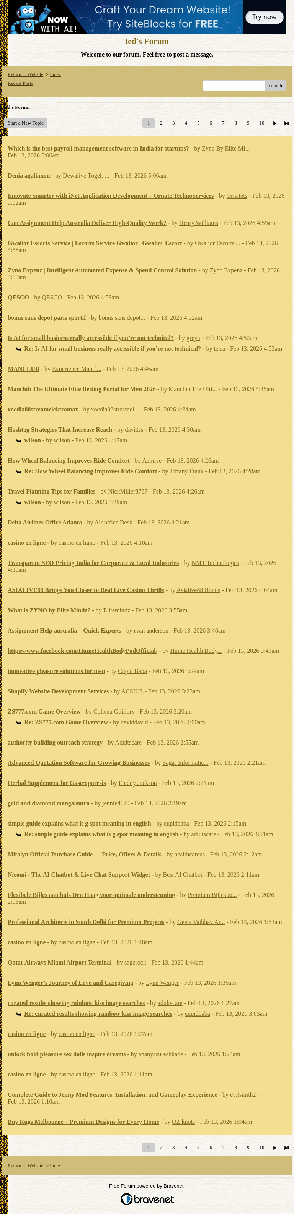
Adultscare (128, 742)
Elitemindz (116, 610)
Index (55, 74)
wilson (62, 440)
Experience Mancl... (76, 369)
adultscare (203, 834)
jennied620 (115, 803)
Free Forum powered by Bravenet (147, 1186)
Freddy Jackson (138, 783)
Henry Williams (198, 223)
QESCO (52, 297)
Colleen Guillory (114, 711)
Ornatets (237, 196)
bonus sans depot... (122, 317)
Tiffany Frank (186, 471)
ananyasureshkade (161, 1054)
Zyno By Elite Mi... (226, 148)
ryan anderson (151, 630)
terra (219, 348)
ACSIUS (132, 691)
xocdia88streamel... (115, 409)
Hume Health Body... (196, 650)
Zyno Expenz (226, 270)
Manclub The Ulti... (192, 389)
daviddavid (134, 722)
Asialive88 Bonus (198, 590)
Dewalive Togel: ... (86, 175)
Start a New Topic (26, 123)
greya (193, 338)
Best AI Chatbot (182, 874)
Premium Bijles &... (212, 895)
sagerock (135, 962)
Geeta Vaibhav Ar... (201, 922)
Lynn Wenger (162, 982)
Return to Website (25, 74)
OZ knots (183, 1121)
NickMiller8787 (127, 491)
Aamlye (152, 460)
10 (261, 123)
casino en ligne (77, 542)
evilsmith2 (243, 1094)
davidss (134, 429)
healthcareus (189, 854)
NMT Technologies (215, 563)
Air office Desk (113, 522)
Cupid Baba (132, 671)
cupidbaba (176, 823)
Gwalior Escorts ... (218, 243)
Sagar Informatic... (185, 762)
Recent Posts (20, 83)
